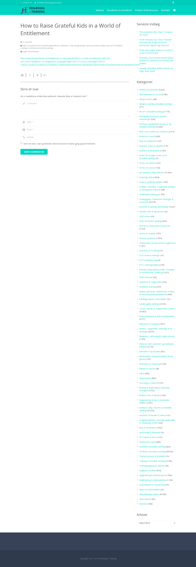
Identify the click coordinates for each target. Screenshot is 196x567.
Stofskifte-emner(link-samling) (152, 446)
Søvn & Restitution (147, 427)
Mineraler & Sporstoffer (149, 351)
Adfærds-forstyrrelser (148, 89)
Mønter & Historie (147, 368)
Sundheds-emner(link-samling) (40, 48)
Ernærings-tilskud (146, 177)
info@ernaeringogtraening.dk (49, 2)
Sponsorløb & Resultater (150, 432)
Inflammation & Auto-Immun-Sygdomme (157, 243)
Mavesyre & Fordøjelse (149, 324)
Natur (141, 373)
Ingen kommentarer (31, 51)
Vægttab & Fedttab (147, 470)
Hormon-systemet (147, 238)
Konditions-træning (147, 286)
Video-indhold (145, 499)
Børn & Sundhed (30, 45)
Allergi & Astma (146, 99)
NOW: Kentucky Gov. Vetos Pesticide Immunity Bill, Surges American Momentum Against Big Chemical (155, 42)
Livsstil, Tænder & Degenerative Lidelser (157, 308)
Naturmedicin (145, 378)
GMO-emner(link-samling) (150, 221)
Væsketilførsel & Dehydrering (152, 484)
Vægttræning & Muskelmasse (152, 475)
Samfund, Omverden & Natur (152, 415)
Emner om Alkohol (147, 163)
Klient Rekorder (146, 277)
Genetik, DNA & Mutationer (151, 211)
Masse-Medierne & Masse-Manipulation (157, 316)
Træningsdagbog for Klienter (152, 465)
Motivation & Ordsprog (149, 364)
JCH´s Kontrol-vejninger (149, 255)
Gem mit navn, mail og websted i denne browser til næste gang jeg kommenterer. (59, 143)
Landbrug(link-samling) (149, 304)
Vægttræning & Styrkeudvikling (152, 480)
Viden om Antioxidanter (149, 489)
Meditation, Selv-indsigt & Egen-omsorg (76, 45)
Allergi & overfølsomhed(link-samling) (155, 104)
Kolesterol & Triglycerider (150, 282)
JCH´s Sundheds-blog (148, 260)
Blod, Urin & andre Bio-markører (153, 131)
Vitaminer (143, 504)
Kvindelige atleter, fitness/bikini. (153, 299)
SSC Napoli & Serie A (148, 437)
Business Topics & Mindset (151, 146)
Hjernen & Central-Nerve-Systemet (154, 226)
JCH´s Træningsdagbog (149, 265)
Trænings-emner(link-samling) (152, 461)
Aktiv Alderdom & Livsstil (150, 94)
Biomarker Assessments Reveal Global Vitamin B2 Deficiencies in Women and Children (156, 60)
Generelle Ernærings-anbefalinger (154, 207)
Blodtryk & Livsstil (147, 136)
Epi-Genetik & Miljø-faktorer (49, 45)
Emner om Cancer (147, 167)
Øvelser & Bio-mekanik (149, 395)
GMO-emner (144, 216)
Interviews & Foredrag (149, 250)
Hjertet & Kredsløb (147, 233)
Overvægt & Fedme (148, 383)
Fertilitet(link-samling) (148, 194)
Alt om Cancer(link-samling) (151, 111)
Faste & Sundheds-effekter (151, 182)
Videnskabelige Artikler (149, 494)
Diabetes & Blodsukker (149, 150)
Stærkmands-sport (147, 442)
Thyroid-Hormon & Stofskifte (152, 456)
